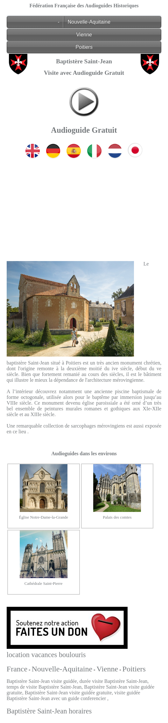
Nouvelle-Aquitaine (89, 22)
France (17, 669)
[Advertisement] (84, 205)
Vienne (84, 34)
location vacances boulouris (46, 655)
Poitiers (83, 47)
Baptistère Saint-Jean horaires (49, 711)
